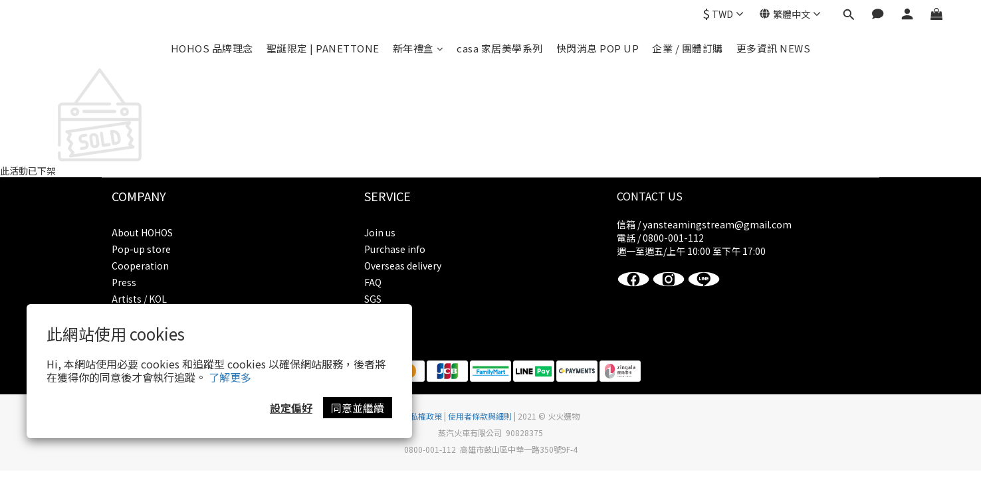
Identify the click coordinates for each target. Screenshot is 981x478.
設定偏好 (291, 408)
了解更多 (230, 377)
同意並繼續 (357, 408)
